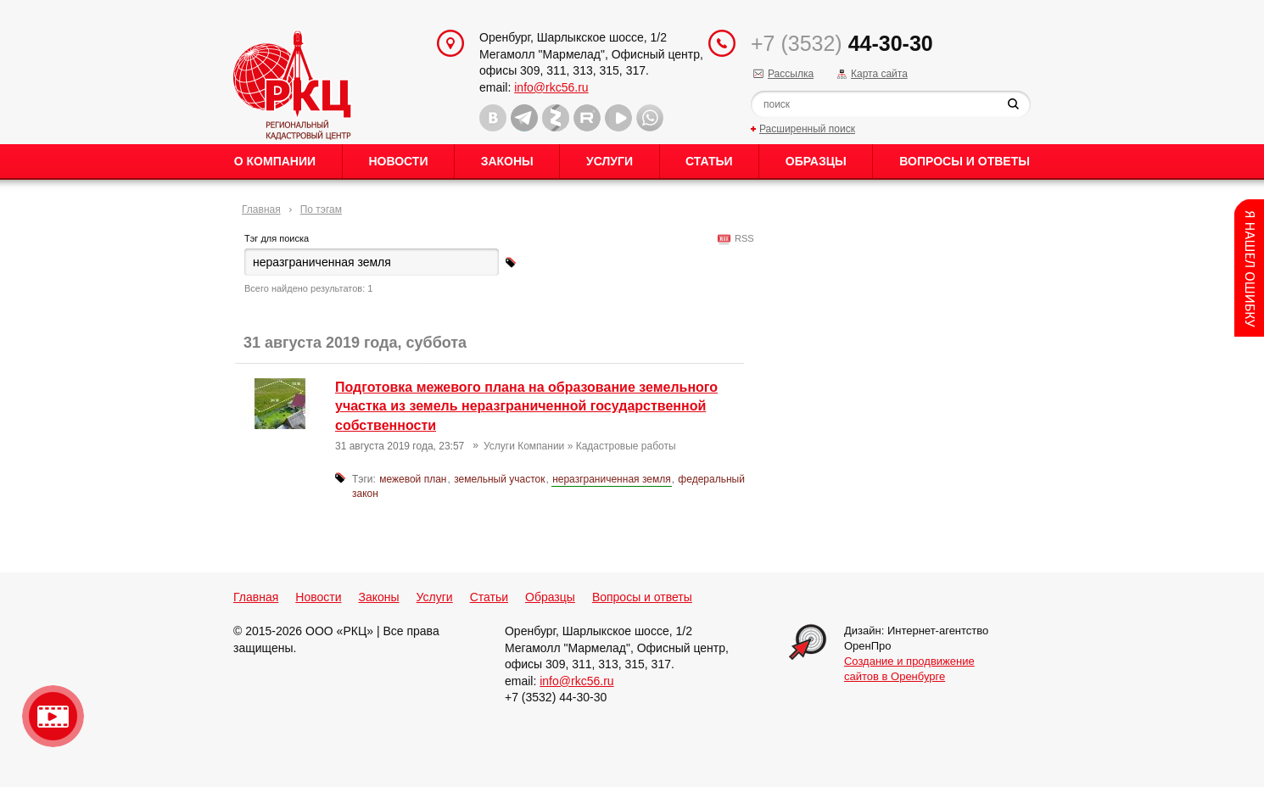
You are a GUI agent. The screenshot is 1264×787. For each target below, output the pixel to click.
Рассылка (791, 74)
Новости (398, 161)
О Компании (275, 161)
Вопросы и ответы (964, 161)
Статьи (709, 161)
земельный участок (499, 479)
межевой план (412, 479)
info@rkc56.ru (551, 87)
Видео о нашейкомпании (53, 716)
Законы (507, 161)
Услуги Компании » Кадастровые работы (580, 446)
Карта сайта (879, 74)
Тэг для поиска (276, 238)
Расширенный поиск (807, 129)
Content (1249, 268)
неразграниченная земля (611, 479)
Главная (261, 209)
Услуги (609, 161)
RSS (742, 238)
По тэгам (321, 209)
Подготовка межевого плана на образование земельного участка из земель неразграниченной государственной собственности (526, 406)
